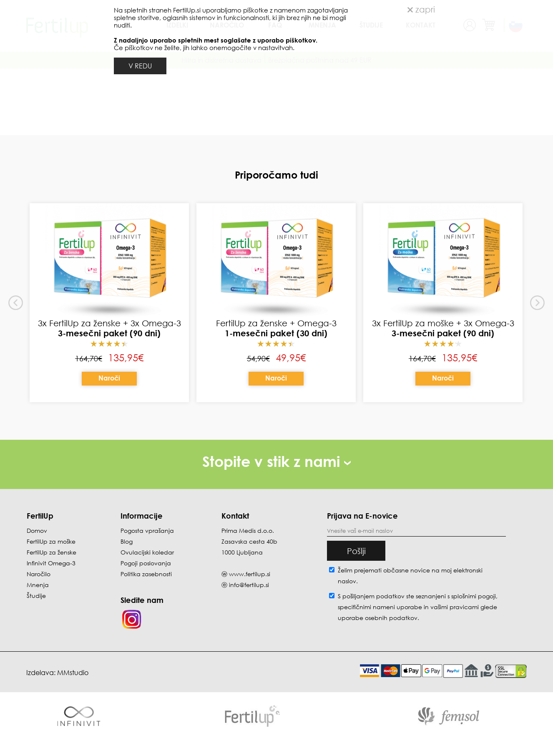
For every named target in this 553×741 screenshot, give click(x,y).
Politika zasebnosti (146, 573)
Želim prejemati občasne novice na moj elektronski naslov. (410, 576)
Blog (127, 541)
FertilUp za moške (51, 541)
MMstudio (72, 672)
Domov (37, 530)
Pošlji (356, 551)
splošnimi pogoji (473, 596)
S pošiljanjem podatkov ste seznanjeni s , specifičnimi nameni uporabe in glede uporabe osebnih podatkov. (418, 606)
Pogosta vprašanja (147, 530)
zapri (421, 9)
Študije (36, 595)
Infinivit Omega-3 (51, 563)
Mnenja (38, 584)
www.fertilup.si (249, 573)
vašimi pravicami (454, 606)
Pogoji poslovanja (146, 563)
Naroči (109, 378)
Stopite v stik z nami (276, 461)
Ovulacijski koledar (147, 552)
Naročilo (38, 573)
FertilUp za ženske (51, 552)
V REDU (140, 66)
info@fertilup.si (249, 584)
